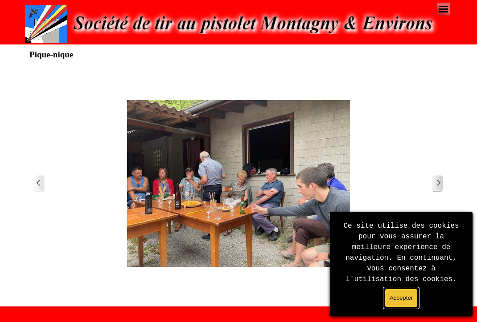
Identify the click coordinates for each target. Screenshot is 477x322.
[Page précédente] (39, 183)
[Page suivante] (437, 183)
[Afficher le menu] (443, 9)
